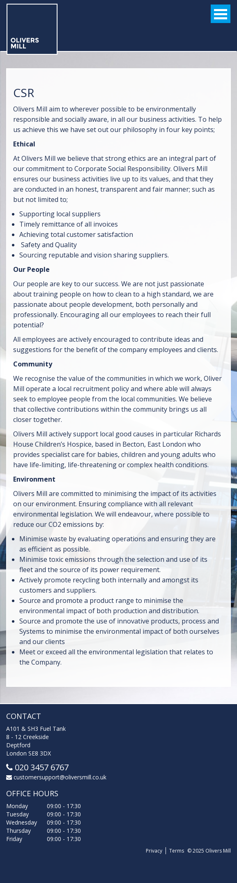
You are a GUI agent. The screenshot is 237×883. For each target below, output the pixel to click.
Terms (176, 850)
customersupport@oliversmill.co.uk (56, 777)
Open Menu (220, 14)
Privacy (154, 850)
